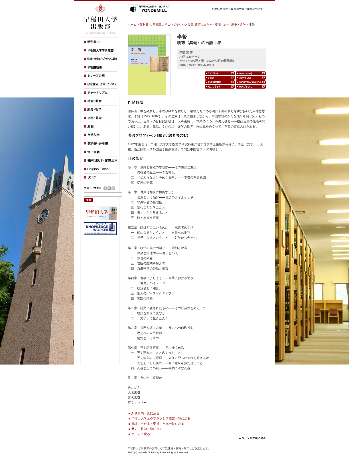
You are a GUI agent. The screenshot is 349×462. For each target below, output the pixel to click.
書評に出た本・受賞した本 (212, 24)
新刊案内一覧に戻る (145, 413)
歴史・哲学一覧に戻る (146, 429)
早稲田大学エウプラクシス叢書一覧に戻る (161, 418)
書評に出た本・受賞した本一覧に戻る (157, 424)
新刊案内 (145, 24)
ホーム (132, 24)
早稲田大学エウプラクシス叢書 (173, 24)
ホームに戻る (140, 434)
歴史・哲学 (238, 24)
